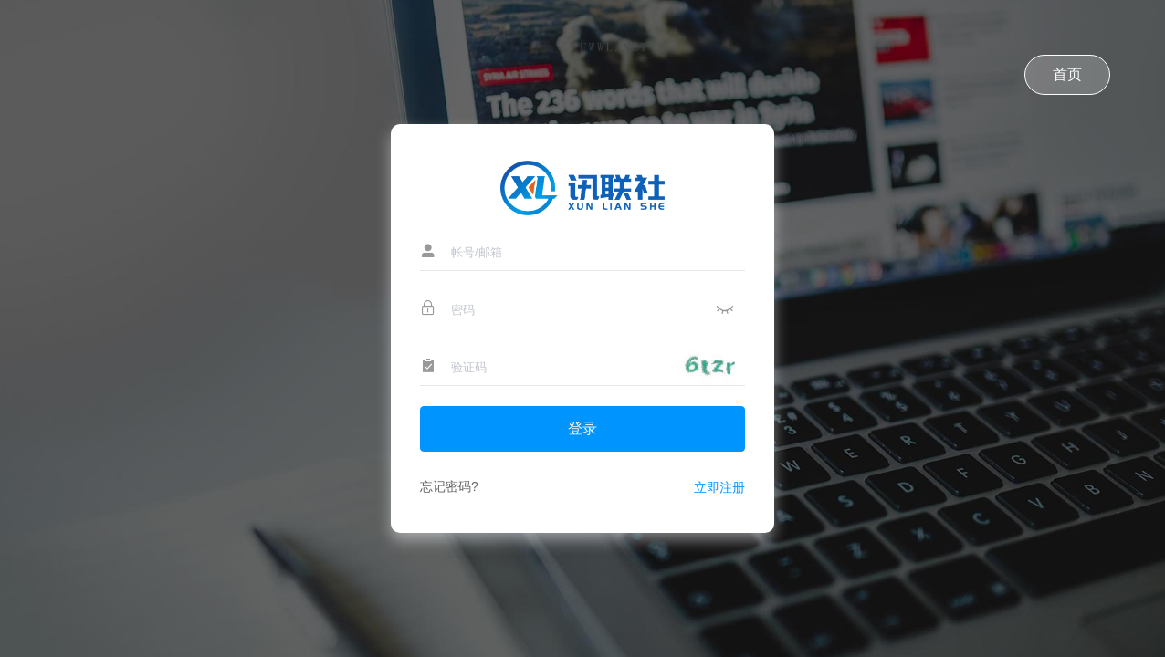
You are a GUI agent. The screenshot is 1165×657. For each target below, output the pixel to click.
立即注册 (719, 487)
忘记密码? (449, 486)
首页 (1067, 74)
